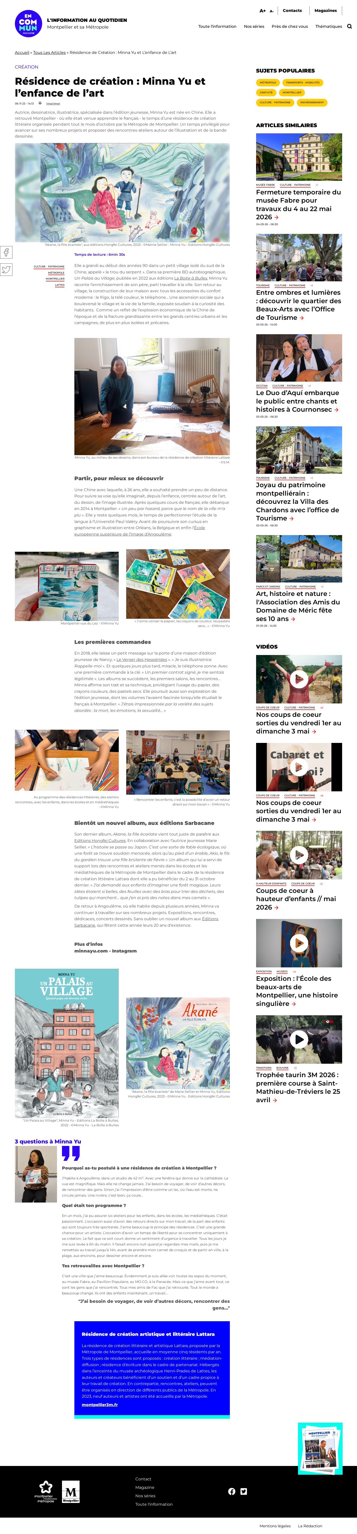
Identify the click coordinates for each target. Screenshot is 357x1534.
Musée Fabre (265, 184)
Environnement (312, 102)
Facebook (6, 252)
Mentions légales (275, 1526)
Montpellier (55, 278)
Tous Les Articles (49, 52)
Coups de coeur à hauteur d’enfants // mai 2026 (296, 899)
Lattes (59, 285)
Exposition (264, 971)
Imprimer (53, 103)
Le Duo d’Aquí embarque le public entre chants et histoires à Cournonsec (297, 401)
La (190, 278)
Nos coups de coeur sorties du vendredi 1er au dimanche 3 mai (298, 723)
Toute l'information (217, 26)
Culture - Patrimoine (49, 266)
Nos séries (254, 26)
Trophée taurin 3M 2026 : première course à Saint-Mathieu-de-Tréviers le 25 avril (298, 1087)
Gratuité (266, 92)
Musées (282, 971)
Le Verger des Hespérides (142, 659)
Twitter (6, 269)
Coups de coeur (267, 707)
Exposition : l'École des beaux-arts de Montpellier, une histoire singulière (297, 991)
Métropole (56, 272)
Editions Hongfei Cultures (100, 840)
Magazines (326, 10)
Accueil (22, 52)
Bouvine (282, 1067)
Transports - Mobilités (303, 82)
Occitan (262, 385)
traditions (263, 1067)
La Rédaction (310, 1526)
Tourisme (263, 285)
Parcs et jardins (268, 586)
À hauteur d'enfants (271, 883)
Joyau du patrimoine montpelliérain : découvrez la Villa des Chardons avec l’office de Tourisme (297, 501)
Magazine (144, 1487)
